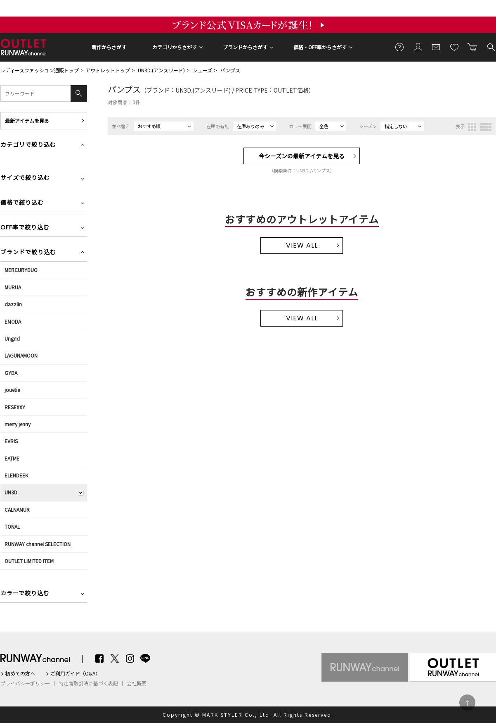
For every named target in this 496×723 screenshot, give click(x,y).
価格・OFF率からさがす (320, 46)
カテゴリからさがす (174, 46)
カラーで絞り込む (25, 593)
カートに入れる (472, 47)
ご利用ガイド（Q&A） (75, 673)
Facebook (99, 658)
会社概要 (136, 683)
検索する (491, 47)
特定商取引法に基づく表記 (88, 683)
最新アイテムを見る (27, 120)
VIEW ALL (302, 245)
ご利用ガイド (400, 47)
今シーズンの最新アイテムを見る (302, 156)
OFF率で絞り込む (25, 227)
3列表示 (472, 127)
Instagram (130, 658)
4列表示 (485, 127)
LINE (145, 658)
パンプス (230, 70)
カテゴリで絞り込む (28, 145)
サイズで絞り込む (25, 178)
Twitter (115, 658)
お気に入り (454, 47)
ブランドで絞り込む (28, 252)
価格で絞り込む (22, 203)
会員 (418, 47)
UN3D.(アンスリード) (161, 70)
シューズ (202, 70)
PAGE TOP (467, 702)
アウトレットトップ (107, 70)
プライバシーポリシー (25, 683)
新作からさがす (109, 46)
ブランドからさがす (245, 46)
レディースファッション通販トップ (39, 70)
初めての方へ (20, 673)
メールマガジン (436, 47)
